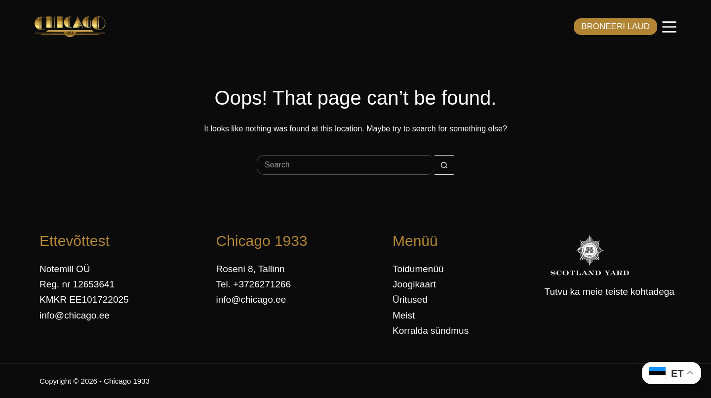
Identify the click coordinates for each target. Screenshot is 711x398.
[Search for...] (345, 165)
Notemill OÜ (65, 269)
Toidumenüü (418, 269)
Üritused (410, 299)
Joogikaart (414, 284)
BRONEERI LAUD (615, 26)
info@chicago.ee (75, 315)
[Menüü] (669, 27)
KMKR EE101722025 (84, 299)
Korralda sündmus (431, 330)
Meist (404, 315)
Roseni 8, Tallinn (250, 269)
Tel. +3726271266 (253, 284)
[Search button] (444, 165)
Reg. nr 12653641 (77, 284)
